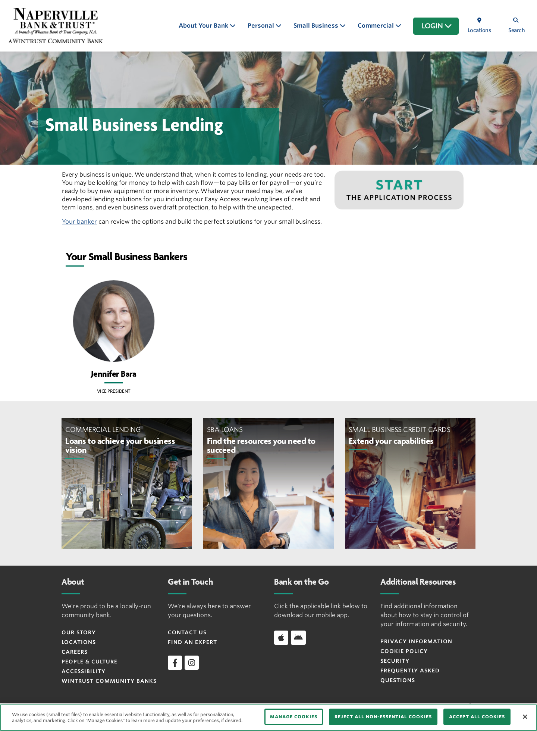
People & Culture (89, 662)
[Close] (525, 717)
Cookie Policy (404, 651)
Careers (75, 652)
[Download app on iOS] (281, 638)
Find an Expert (192, 642)
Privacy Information (416, 641)
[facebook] (175, 663)
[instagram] (192, 663)
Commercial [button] (376, 25)
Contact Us (187, 632)
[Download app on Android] (298, 638)
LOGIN (437, 26)
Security (394, 661)
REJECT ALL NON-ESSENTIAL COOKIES (383, 716)
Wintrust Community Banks (109, 681)
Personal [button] (262, 25)
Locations (79, 642)
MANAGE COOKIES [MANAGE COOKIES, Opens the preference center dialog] (293, 716)
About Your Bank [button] (204, 25)
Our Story (79, 632)
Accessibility (84, 671)
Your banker (79, 221)
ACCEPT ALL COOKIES (477, 716)
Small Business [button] (316, 25)
